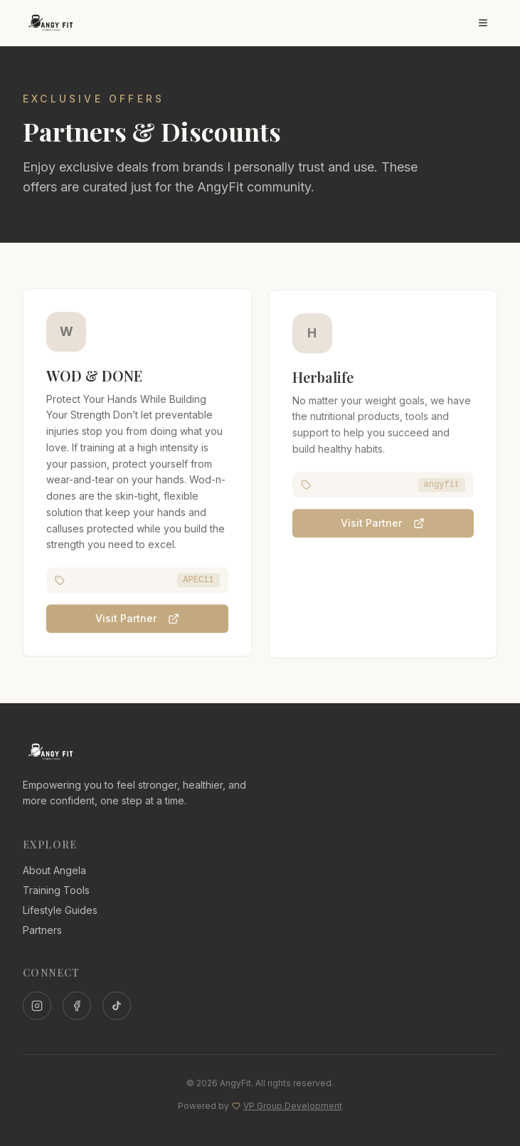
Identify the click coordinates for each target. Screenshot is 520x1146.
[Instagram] (37, 1006)
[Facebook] (77, 1006)
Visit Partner (137, 620)
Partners (42, 930)
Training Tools (56, 890)
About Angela (54, 870)
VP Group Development (292, 1105)
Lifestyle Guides (60, 910)
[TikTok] (116, 1006)
